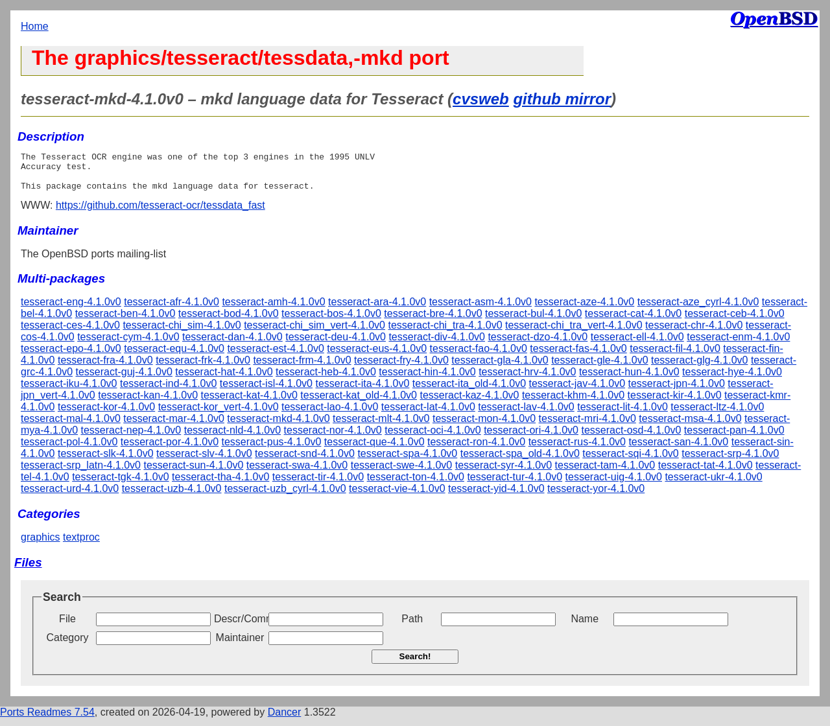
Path (412, 626)
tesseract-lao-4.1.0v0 (329, 414)
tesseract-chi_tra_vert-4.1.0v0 (574, 332)
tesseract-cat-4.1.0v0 (633, 321)
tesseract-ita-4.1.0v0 (362, 391)
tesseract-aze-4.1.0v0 (584, 309)
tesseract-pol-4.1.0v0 (69, 449)
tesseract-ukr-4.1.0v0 (713, 484)
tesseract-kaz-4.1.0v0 (469, 402)
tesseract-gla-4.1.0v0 (499, 367)
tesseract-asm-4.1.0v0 (480, 309)
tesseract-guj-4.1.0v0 (124, 379)
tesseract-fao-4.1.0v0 (478, 356)
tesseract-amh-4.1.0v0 (273, 309)
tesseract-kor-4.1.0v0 (106, 414)
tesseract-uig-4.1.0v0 (613, 484)
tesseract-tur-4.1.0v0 (514, 484)
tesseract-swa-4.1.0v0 (297, 472)
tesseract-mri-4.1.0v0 (587, 426)
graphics (40, 544)
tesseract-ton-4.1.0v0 (415, 484)
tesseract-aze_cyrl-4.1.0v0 (698, 309)
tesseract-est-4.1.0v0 (275, 356)
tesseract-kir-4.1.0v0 (675, 402)
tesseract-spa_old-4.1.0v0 (520, 461)
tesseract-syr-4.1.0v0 (503, 472)
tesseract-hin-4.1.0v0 (427, 379)
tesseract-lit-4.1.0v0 (622, 414)
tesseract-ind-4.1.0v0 (168, 391)
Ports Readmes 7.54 (47, 719)
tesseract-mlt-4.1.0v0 (381, 426)
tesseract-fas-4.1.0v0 (578, 356)
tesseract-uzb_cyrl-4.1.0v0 (285, 496)
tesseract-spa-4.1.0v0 (407, 461)
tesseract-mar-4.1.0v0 (173, 426)
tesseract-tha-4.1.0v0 (220, 484)
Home (35, 26)
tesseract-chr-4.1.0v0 (693, 332)
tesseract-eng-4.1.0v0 (71, 309)
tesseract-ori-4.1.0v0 (531, 437)
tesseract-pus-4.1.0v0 (272, 449)
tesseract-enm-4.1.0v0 (738, 344)
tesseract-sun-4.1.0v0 (193, 472)
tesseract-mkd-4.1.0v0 (278, 426)
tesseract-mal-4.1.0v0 (71, 426)
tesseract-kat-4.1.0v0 (249, 402)
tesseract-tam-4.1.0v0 (605, 472)
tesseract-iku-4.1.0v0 (69, 391)
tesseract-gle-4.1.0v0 (599, 367)
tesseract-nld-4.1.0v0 (232, 437)
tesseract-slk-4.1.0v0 (106, 461)
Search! (415, 664)
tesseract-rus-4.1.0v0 (577, 449)
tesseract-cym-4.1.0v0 (128, 344)
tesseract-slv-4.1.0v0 (204, 461)
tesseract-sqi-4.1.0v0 (630, 461)
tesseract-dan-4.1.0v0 (232, 344)
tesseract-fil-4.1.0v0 (675, 356)
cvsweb (481, 99)
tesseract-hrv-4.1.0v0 (527, 379)
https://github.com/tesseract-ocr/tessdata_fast (160, 212)
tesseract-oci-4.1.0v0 (433, 437)
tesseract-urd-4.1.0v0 (70, 496)
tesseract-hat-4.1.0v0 (223, 379)
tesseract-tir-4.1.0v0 (318, 484)
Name (585, 626)
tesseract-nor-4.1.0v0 (333, 437)
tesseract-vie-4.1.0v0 (397, 496)
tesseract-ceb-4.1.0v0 (735, 321)
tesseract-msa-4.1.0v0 (690, 426)
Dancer (285, 719)
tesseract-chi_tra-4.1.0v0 (445, 332)
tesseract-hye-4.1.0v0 (732, 379)
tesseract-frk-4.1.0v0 (203, 367)
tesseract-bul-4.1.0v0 (533, 321)
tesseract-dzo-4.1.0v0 (537, 344)
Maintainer (240, 645)
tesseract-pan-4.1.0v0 (734, 437)
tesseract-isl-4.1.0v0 (266, 391)
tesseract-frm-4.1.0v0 (302, 367)
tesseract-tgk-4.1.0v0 (120, 484)
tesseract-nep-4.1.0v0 (131, 437)
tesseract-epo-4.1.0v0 (71, 356)
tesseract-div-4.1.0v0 (436, 344)
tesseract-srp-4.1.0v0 (730, 461)
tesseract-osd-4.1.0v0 (631, 437)
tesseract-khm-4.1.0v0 (573, 402)
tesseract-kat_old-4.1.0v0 (358, 402)
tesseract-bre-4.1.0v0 (433, 321)
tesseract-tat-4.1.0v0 (705, 472)
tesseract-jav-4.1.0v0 (577, 391)
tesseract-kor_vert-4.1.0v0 (218, 414)
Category (68, 645)
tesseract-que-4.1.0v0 (374, 449)
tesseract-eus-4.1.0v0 (377, 356)
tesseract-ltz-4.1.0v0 (717, 414)
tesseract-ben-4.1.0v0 (125, 321)
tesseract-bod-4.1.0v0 (228, 321)
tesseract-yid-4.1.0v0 (496, 496)
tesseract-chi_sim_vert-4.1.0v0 (314, 332)
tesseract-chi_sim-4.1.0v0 (182, 332)
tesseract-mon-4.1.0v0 (484, 426)
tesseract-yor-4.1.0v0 (596, 496)
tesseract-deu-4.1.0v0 (335, 344)
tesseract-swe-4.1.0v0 (402, 472)
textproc (81, 544)
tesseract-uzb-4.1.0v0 (172, 496)
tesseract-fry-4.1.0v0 (401, 367)
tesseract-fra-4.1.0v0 (105, 367)
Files (28, 570)
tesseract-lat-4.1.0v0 (428, 414)
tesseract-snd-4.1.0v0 (305, 461)
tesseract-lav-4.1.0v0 (526, 414)
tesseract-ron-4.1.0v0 (476, 449)
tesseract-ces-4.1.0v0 (70, 332)
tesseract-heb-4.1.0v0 (326, 379)
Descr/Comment (240, 626)
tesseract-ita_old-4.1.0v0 (469, 391)
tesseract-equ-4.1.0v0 (174, 356)
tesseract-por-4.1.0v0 (170, 449)
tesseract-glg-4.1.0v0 (699, 367)
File (67, 626)
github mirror (562, 99)
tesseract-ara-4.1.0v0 (377, 309)
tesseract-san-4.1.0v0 (678, 449)
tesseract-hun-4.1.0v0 (629, 379)
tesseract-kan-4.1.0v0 (148, 402)
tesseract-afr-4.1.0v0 (171, 309)
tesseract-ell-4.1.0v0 (637, 344)
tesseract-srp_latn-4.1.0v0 (81, 472)
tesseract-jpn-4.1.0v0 (676, 391)
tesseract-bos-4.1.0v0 (331, 321)
